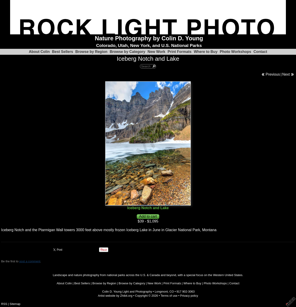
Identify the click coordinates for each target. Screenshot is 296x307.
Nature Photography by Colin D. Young (149, 38)
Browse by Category (127, 52)
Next (286, 74)
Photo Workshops (235, 52)
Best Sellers (62, 52)
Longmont (161, 291)
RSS (4, 304)
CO (171, 291)
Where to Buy (205, 52)
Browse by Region (91, 52)
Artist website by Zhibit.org (115, 295)
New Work (156, 52)
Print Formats (179, 52)
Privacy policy (189, 295)
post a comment (29, 261)
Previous (273, 74)
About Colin (39, 52)
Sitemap (15, 304)
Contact (260, 52)
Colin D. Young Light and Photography (127, 291)
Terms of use (169, 295)
